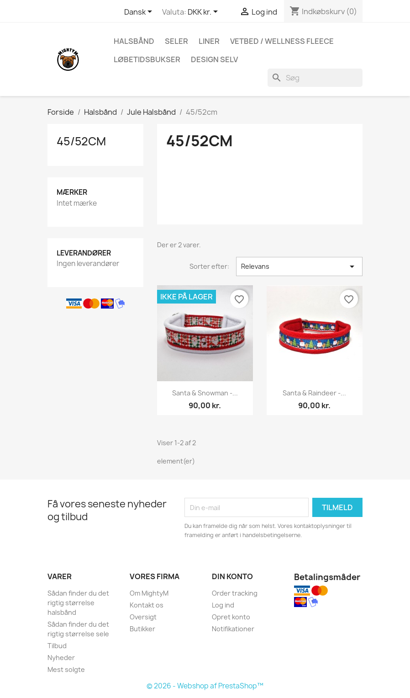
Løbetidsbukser (147, 59)
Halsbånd (134, 41)
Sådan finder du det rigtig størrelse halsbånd (78, 603)
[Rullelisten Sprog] (139, 12)
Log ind (223, 605)
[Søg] (315, 78)
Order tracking (235, 593)
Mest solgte (66, 669)
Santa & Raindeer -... (314, 393)
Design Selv (214, 59)
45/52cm (81, 141)
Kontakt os (146, 605)
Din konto (232, 576)
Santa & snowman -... (205, 393)
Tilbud (57, 645)
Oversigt (143, 617)
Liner (209, 41)
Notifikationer (233, 628)
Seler (176, 41)
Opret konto (231, 617)
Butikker (142, 628)
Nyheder (61, 657)
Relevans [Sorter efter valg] (299, 266)
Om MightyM (149, 593)
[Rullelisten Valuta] (204, 12)
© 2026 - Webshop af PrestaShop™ (205, 686)
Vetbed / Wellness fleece (282, 41)
